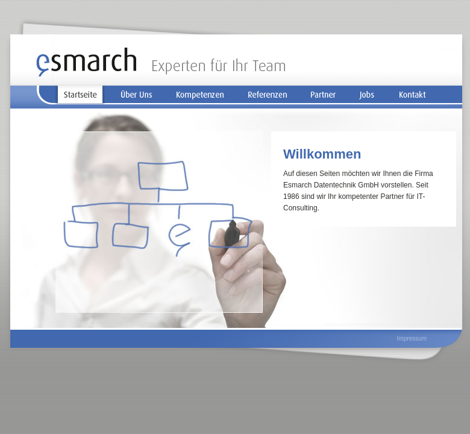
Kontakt (412, 95)
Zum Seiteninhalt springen (402, 66)
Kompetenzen (200, 95)
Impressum (412, 338)
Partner (323, 95)
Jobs (367, 95)
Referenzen (267, 95)
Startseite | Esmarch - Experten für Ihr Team (160, 62)
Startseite (80, 95)
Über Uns (136, 95)
